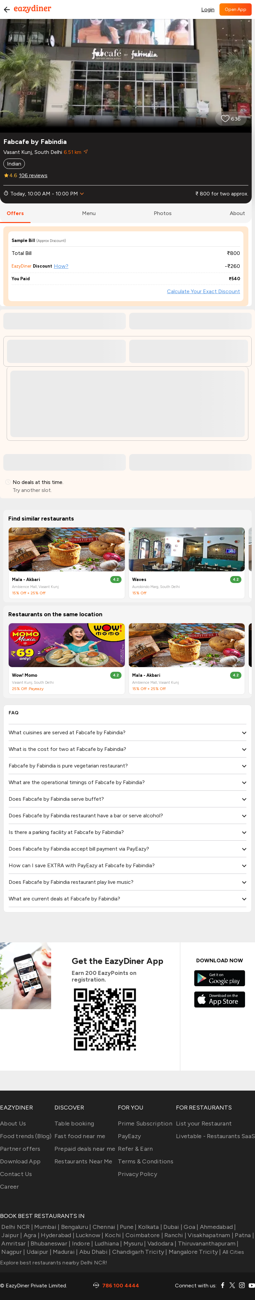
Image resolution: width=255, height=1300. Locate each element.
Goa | (190, 1227)
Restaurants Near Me (83, 1161)
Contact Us (16, 1174)
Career (9, 1186)
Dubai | (172, 1227)
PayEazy (129, 1136)
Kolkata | (149, 1227)
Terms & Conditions (145, 1161)
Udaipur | (38, 1251)
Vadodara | (161, 1243)
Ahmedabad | (217, 1227)
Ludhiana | (107, 1243)
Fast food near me (79, 1136)
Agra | (31, 1235)
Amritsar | (14, 1243)
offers (15, 213)
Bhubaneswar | (50, 1243)
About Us (13, 1123)
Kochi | (114, 1235)
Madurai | (64, 1251)
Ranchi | (174, 1235)
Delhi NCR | (16, 1227)
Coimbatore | (143, 1235)
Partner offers (20, 1148)
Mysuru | (134, 1243)
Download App (20, 1161)
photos (163, 213)
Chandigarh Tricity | (139, 1251)
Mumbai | (46, 1227)
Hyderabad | (57, 1235)
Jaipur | (11, 1235)
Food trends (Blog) (26, 1136)
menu (89, 213)
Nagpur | (12, 1251)
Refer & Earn (135, 1148)
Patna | (243, 1235)
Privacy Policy (137, 1174)
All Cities (232, 1252)
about (237, 213)
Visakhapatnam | (209, 1235)
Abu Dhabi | (94, 1251)
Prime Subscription (145, 1123)
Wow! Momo (24, 675)
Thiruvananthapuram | (207, 1243)
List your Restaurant (204, 1123)
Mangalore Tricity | (194, 1251)
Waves (139, 579)
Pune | (128, 1227)
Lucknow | (89, 1235)
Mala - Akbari (26, 579)
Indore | (81, 1243)
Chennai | (105, 1227)
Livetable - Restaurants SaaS (215, 1136)
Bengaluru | (75, 1227)
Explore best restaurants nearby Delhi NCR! (54, 1262)
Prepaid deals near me (84, 1148)
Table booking (74, 1123)
